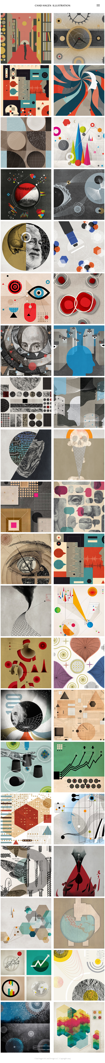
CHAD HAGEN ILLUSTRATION (52, 5)
